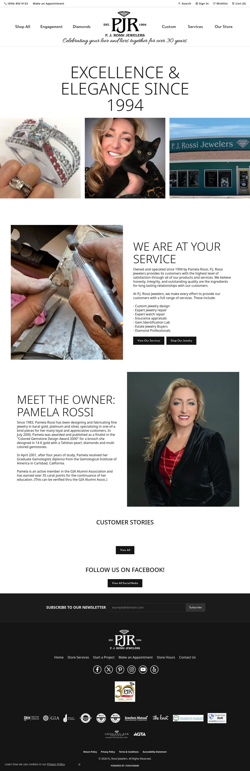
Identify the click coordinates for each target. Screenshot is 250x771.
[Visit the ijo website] (31, 718)
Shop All (22, 26)
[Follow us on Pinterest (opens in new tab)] (120, 669)
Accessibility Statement (155, 752)
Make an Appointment (136, 657)
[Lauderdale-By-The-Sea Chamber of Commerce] (188, 718)
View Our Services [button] (148, 340)
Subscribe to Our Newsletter (76, 607)
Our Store (223, 26)
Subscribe (195, 607)
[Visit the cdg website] (101, 718)
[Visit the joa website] (69, 718)
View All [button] (125, 550)
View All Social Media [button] (125, 583)
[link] (16, 3)
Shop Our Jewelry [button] (181, 340)
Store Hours (166, 657)
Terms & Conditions (129, 752)
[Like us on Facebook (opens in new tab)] (97, 669)
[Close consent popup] (79, 764)
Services (195, 26)
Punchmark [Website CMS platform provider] (132, 765)
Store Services (78, 657)
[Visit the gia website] (51, 718)
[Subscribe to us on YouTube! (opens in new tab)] (143, 669)
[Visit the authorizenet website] (85, 718)
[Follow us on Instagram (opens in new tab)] (131, 669)
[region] (125, 158)
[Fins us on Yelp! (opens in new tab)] (154, 669)
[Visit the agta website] (139, 734)
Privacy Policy (108, 752)
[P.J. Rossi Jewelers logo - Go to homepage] (125, 26)
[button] (184, 3)
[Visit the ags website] (116, 734)
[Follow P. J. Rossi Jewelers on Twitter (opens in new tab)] (109, 669)
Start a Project (103, 657)
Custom (169, 26)
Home (59, 657)
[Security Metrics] (217, 718)
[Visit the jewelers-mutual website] (136, 718)
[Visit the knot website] (160, 718)
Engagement (51, 26)
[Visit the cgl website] (115, 718)
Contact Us (187, 657)
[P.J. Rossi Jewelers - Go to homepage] (125, 639)
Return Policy (90, 752)
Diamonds (82, 26)
